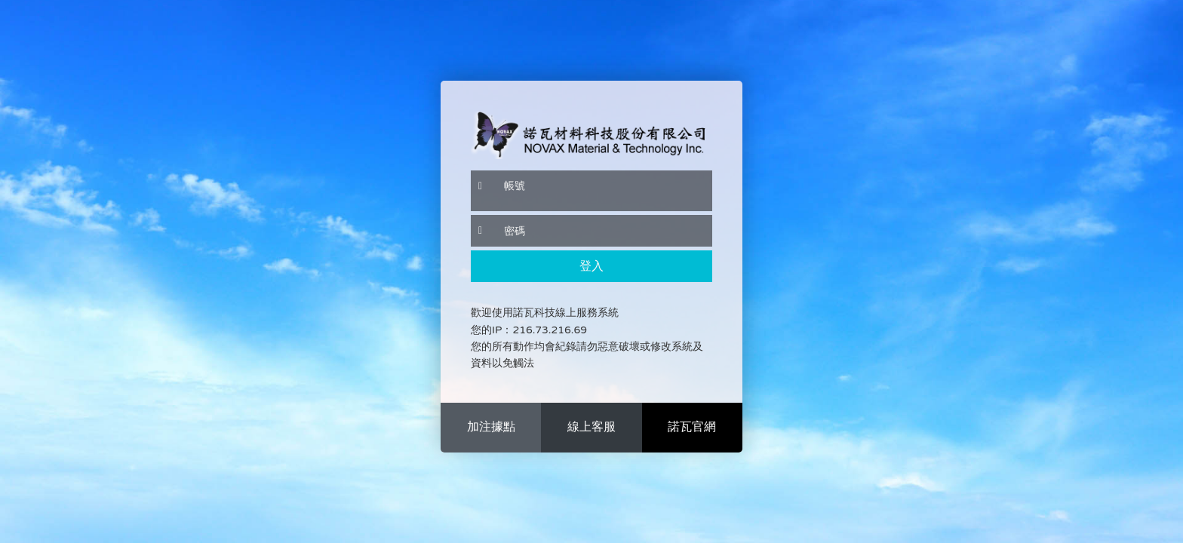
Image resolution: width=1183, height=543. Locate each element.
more (491, 427)
